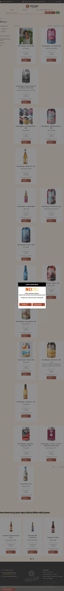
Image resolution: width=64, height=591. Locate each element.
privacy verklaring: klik (38, 297)
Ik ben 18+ (24, 304)
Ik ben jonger (37, 304)
